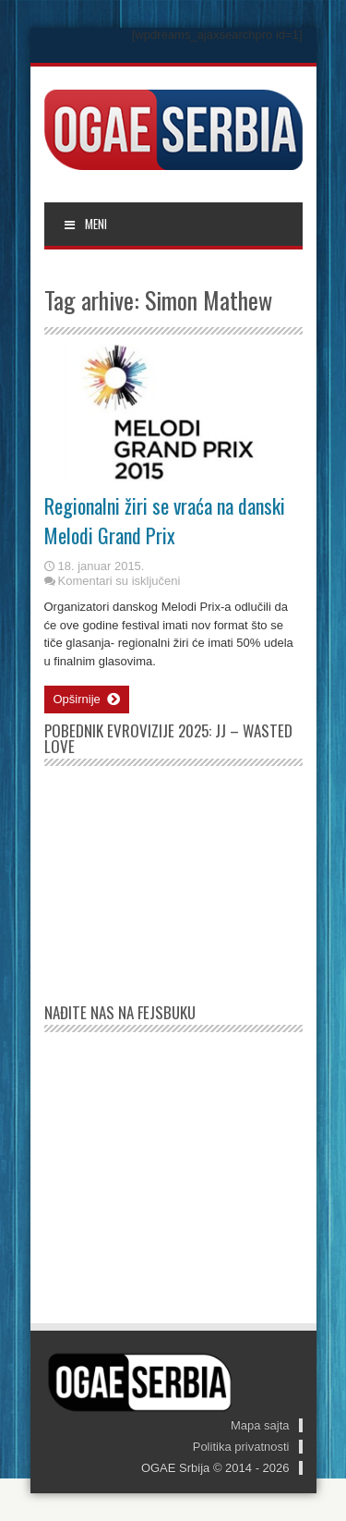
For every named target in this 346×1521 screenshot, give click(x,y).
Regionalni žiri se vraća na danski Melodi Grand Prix (164, 520)
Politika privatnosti (241, 1447)
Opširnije (87, 699)
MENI (85, 223)
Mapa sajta (260, 1425)
